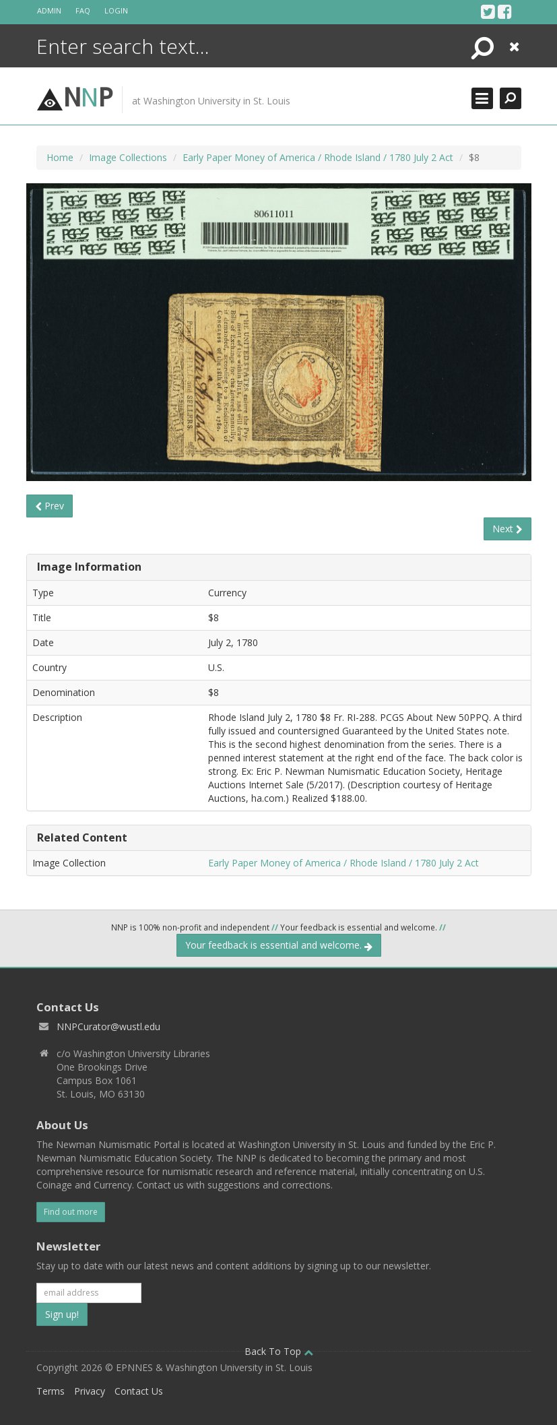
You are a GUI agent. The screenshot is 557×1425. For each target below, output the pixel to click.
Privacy (89, 1391)
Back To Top (278, 1351)
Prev (49, 505)
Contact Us (138, 1391)
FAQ (82, 10)
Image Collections (128, 157)
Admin (49, 10)
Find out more (71, 1211)
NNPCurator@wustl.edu (108, 1026)
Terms (50, 1391)
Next (507, 528)
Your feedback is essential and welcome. (278, 945)
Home (59, 157)
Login (116, 10)
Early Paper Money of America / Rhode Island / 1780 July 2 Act (318, 157)
